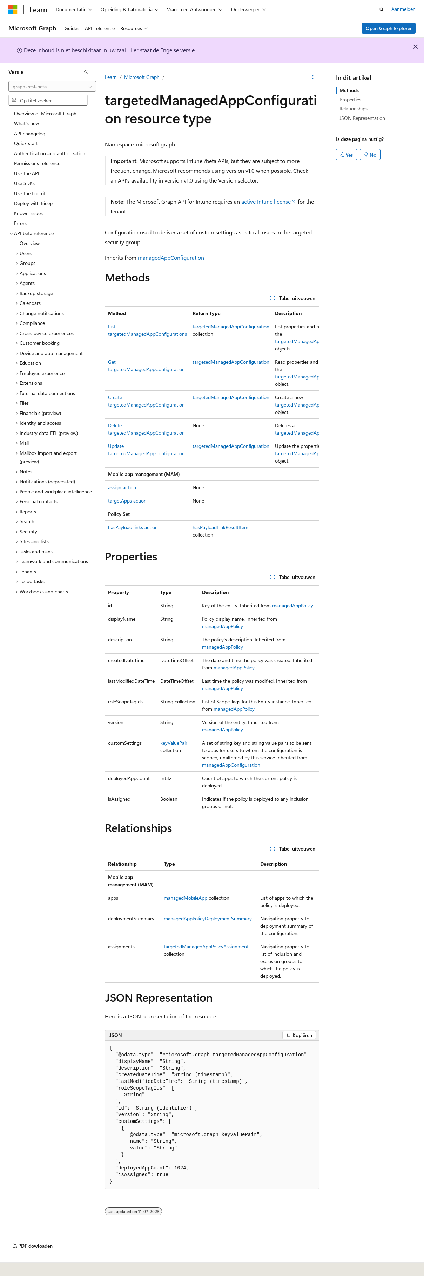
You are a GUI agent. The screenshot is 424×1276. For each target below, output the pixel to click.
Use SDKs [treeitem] (24, 183)
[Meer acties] (313, 77)
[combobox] (52, 86)
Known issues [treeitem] (28, 213)
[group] (212, 423)
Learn (111, 77)
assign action (122, 487)
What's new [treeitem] (26, 123)
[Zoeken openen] (382, 9)
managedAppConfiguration (171, 257)
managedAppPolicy (292, 605)
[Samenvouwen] (86, 72)
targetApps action (127, 500)
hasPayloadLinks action (133, 527)
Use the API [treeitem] (26, 173)
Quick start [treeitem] (26, 143)
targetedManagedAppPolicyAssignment (206, 946)
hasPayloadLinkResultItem (220, 527)
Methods (349, 90)
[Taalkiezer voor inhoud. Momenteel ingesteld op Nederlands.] (27, 1265)
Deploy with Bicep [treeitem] (33, 203)
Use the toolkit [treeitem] (30, 193)
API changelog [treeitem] (29, 133)
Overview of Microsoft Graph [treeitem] (45, 113)
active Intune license (266, 201)
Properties (350, 99)
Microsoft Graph (142, 77)
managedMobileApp (185, 897)
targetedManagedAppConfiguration (231, 326)
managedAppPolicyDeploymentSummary (208, 918)
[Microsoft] (13, 9)
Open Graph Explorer (389, 28)
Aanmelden (403, 9)
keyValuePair (173, 742)
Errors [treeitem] (20, 223)
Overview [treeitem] (30, 243)
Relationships (353, 108)
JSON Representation (362, 118)
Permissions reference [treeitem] (37, 163)
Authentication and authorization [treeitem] (49, 153)
